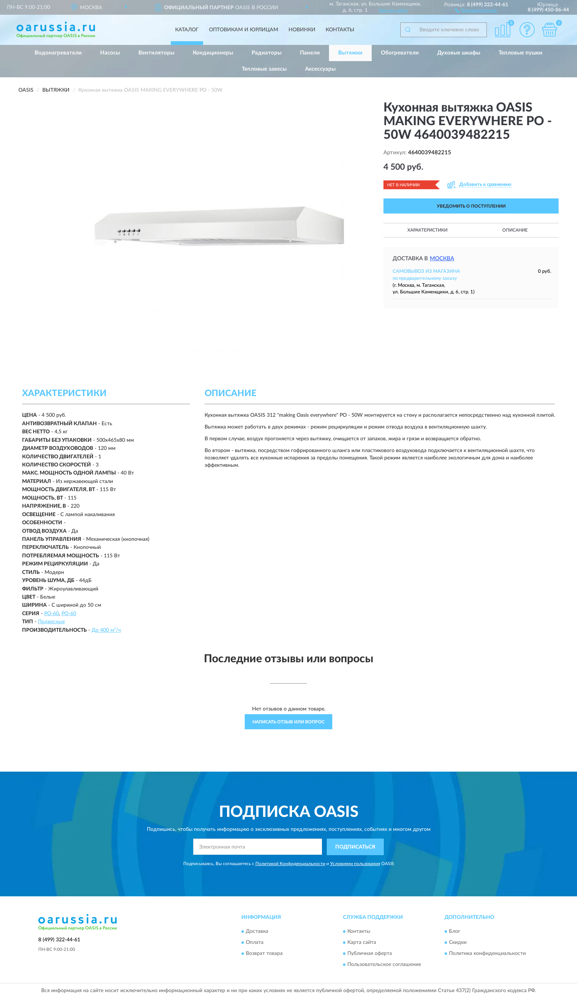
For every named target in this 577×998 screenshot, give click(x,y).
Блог (454, 931)
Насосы (110, 53)
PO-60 (51, 613)
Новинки (301, 29)
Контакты (340, 29)
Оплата (254, 942)
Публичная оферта (369, 953)
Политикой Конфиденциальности (290, 863)
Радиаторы (267, 53)
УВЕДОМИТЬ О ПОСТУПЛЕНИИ (471, 206)
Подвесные (51, 621)
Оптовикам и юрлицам (243, 29)
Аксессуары (320, 69)
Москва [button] (442, 258)
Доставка (257, 931)
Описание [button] (515, 230)
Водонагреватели (58, 53)
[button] (476, 10)
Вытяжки (350, 53)
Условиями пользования (355, 863)
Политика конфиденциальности (487, 953)
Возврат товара (264, 953)
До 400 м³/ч (106, 630)
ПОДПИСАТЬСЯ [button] (355, 847)
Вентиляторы (156, 53)
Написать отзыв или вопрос (288, 722)
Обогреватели (400, 53)
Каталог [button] (187, 29)
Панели (310, 53)
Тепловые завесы (264, 69)
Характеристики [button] (427, 230)
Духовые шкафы (458, 53)
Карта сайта (361, 942)
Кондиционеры (213, 53)
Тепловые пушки (520, 53)
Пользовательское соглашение (384, 964)
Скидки (458, 942)
